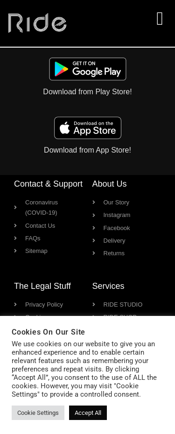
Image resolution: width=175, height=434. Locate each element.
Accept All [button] (88, 412)
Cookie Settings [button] (38, 412)
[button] (160, 19)
